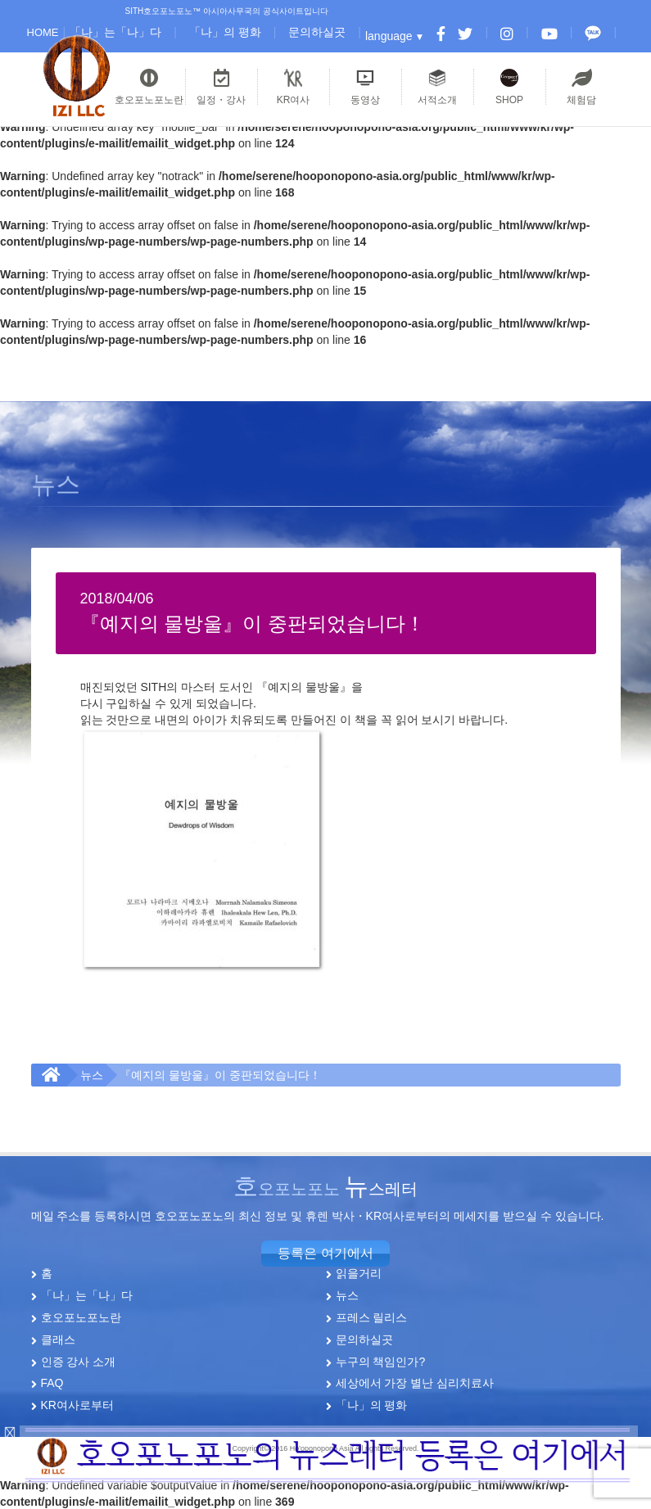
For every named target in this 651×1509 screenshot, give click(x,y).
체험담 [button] (581, 87)
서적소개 (437, 87)
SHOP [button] (509, 87)
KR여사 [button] (293, 87)
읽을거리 (359, 1273)
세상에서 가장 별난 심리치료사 (415, 1382)
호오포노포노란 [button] (149, 87)
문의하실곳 (317, 31)
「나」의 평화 (225, 31)
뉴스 (91, 1075)
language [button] (389, 36)
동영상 (365, 87)
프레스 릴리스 (372, 1317)
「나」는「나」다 (115, 31)
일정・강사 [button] (221, 87)
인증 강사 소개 (78, 1360)
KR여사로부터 (77, 1405)
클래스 (58, 1338)
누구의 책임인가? (381, 1360)
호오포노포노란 (81, 1317)
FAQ (52, 1382)
